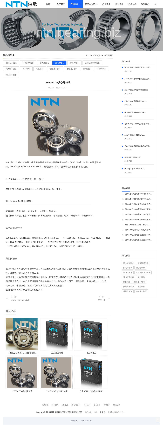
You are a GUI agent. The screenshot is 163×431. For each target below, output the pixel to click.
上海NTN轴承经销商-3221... (135, 101)
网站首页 (45, 405)
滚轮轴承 (87, 69)
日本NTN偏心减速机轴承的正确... (137, 67)
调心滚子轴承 (11, 63)
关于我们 (60, 4)
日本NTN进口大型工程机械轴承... (138, 229)
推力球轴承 (74, 63)
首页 (47, 4)
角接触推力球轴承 (92, 63)
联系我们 (145, 4)
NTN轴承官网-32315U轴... (134, 112)
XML (95, 412)
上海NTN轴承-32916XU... (134, 135)
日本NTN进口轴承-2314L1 (91, 391)
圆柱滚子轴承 (11, 74)
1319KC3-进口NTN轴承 (20, 300)
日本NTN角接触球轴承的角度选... (137, 146)
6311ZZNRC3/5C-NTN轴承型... (22, 353)
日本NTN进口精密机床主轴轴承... (138, 199)
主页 (87, 55)
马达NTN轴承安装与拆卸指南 (136, 90)
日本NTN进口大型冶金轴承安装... (138, 235)
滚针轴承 (26, 69)
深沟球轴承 (44, 63)
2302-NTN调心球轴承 (22, 391)
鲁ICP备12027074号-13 (116, 412)
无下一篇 (101, 300)
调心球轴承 (108, 55)
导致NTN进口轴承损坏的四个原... (137, 123)
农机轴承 (39, 69)
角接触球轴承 (28, 63)
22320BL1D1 (57, 353)
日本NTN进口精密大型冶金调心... (138, 194)
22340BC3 (91, 353)
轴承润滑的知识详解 (132, 157)
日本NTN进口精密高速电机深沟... (138, 209)
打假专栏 (132, 4)
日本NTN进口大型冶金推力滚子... (138, 204)
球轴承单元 (101, 69)
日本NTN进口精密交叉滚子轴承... (138, 214)
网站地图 (88, 412)
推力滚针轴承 (55, 69)
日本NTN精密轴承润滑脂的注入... (137, 78)
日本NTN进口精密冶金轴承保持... (138, 240)
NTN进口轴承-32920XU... (134, 168)
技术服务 (119, 4)
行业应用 (106, 4)
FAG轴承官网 (86, 420)
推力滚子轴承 (11, 69)
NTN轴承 (73, 4)
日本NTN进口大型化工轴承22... (137, 224)
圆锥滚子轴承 (71, 69)
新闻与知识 (90, 4)
